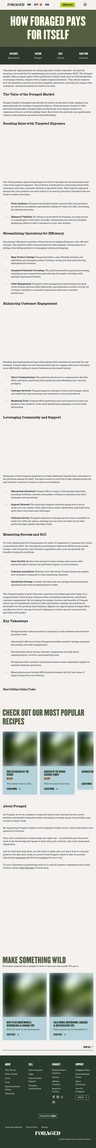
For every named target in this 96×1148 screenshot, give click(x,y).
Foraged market (11, 103)
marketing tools (52, 401)
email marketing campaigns (56, 404)
